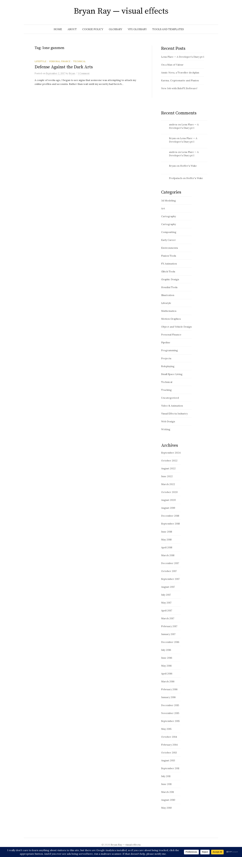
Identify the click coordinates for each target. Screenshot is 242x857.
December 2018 (170, 515)
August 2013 (168, 760)
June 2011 (166, 784)
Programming (169, 350)
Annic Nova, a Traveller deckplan (180, 72)
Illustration (167, 295)
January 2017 (168, 634)
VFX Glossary (137, 29)
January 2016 (168, 697)
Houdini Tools (169, 287)
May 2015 (166, 728)
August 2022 (168, 468)
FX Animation (169, 263)
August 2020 (168, 499)
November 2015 (170, 713)
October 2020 (169, 492)
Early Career (168, 239)
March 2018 (167, 555)
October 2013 (169, 752)
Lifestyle (40, 61)
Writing (165, 429)
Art (163, 208)
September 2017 (170, 578)
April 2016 (166, 673)
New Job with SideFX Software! (179, 88)
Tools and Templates (168, 29)
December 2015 (170, 705)
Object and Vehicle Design (176, 326)
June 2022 (167, 476)
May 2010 (166, 807)
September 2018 (170, 523)
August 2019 (168, 507)
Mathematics (168, 310)
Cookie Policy (92, 29)
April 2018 (166, 547)
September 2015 (170, 721)
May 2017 (166, 602)
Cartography (168, 216)
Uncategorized (170, 397)
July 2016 (166, 649)
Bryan (172, 138)
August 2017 (168, 586)
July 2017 (166, 594)
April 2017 (166, 610)
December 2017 (170, 563)
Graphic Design (170, 279)
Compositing (168, 232)
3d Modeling (168, 200)
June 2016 (166, 657)
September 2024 (171, 452)
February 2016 (169, 689)
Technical (79, 61)
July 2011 (165, 776)
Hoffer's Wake (188, 165)
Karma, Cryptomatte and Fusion (180, 80)
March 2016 (167, 681)
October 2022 (169, 460)
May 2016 (166, 665)
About (72, 29)
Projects (166, 358)
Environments (169, 247)
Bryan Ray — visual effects (121, 11)
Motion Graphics (171, 318)
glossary (115, 29)
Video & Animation (172, 405)
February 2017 (169, 626)
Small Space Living (171, 374)
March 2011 (167, 791)
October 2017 (169, 571)
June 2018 (166, 531)
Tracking (166, 389)
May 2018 (166, 539)
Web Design (168, 421)
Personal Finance (59, 61)
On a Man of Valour (172, 64)
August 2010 (168, 799)
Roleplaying (167, 366)
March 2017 (167, 618)
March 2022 (168, 484)
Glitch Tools (168, 271)
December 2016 (170, 642)
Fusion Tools (168, 255)
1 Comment (84, 73)
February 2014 (169, 744)
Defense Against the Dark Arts (64, 67)
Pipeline (165, 342)
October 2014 (169, 736)
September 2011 (170, 768)
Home (58, 29)
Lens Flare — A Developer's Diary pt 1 (182, 56)
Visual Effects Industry (174, 413)
